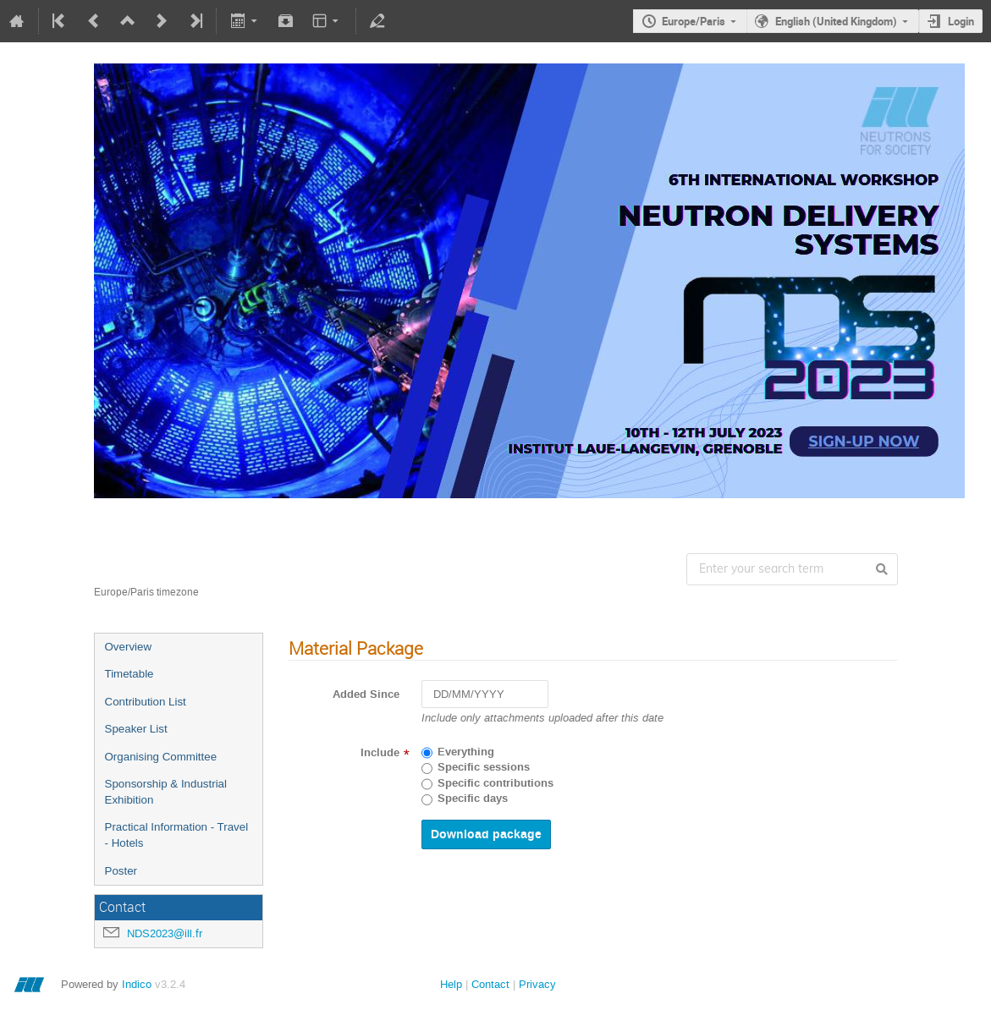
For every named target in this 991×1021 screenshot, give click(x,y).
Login (961, 21)
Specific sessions (484, 767)
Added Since (366, 694)
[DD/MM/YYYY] (484, 694)
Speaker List (136, 728)
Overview (128, 646)
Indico (136, 984)
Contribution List (145, 701)
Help (451, 984)
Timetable (129, 673)
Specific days (473, 798)
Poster (121, 871)
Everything (466, 752)
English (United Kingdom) (836, 21)
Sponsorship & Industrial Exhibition (166, 791)
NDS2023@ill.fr (164, 933)
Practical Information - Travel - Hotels (177, 835)
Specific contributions (495, 783)
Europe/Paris (693, 21)
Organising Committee (161, 756)
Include (380, 752)
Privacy (537, 984)
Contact (490, 984)
